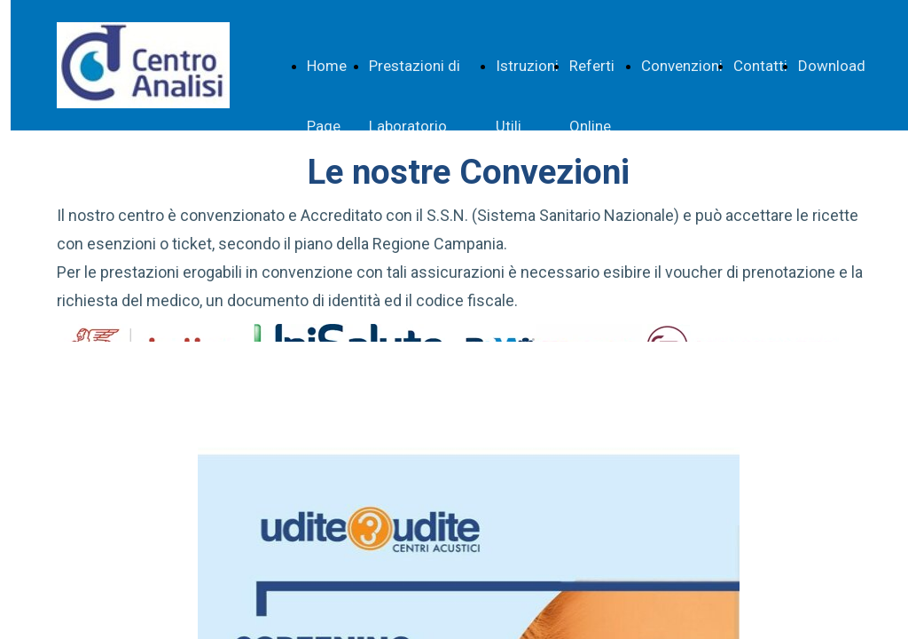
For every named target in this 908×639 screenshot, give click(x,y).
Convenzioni (682, 66)
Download (831, 66)
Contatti (760, 66)
